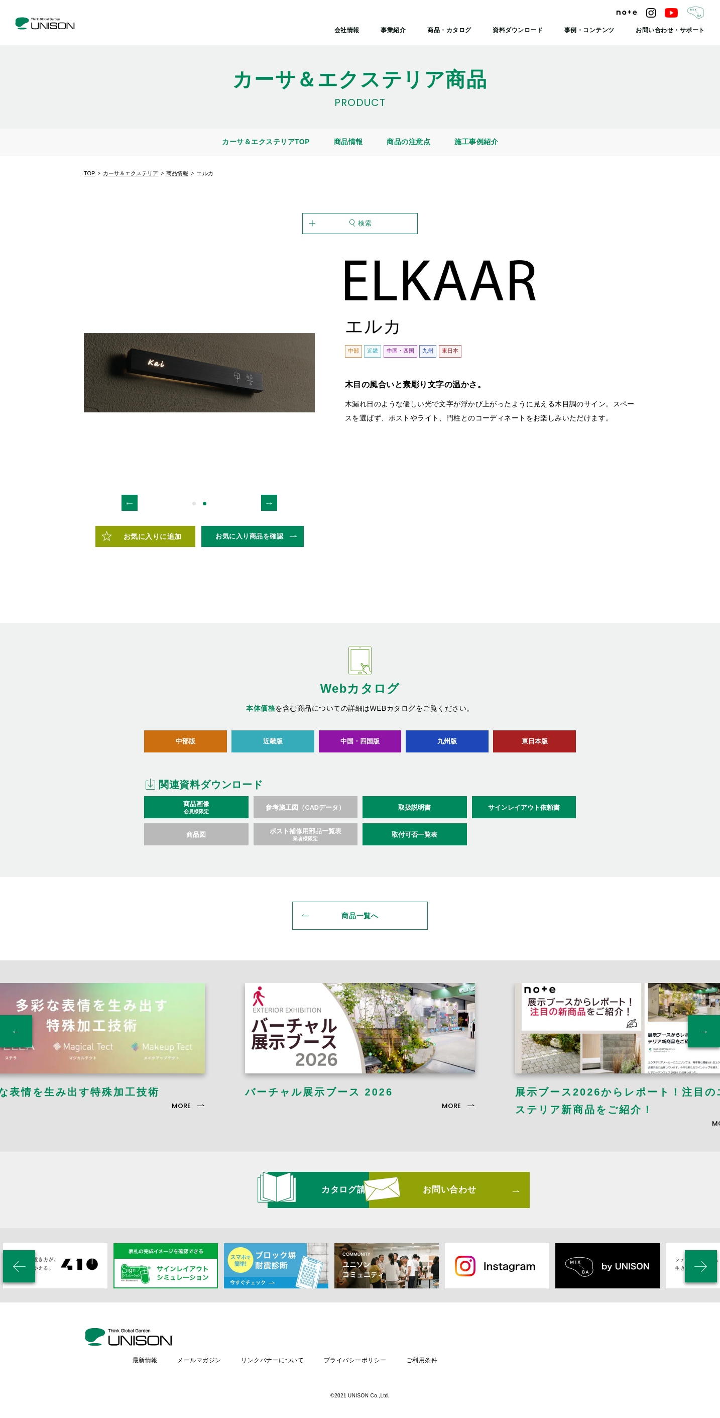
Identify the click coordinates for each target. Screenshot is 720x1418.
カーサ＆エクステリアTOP (266, 142)
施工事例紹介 (476, 142)
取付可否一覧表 (414, 841)
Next (269, 509)
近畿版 (273, 747)
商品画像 (196, 814)
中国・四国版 (360, 747)
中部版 (185, 747)
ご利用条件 (511, 1346)
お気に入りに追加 (153, 543)
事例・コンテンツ (598, 30)
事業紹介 (413, 30)
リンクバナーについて (361, 1346)
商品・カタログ (466, 30)
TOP (89, 173)
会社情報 (369, 30)
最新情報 (233, 1346)
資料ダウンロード (531, 30)
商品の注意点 (408, 142)
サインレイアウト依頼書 (524, 814)
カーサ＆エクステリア (130, 173)
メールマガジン (288, 1346)
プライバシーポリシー (444, 1346)
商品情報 (348, 142)
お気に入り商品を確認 (249, 543)
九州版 (447, 747)
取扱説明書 (414, 814)
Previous (130, 509)
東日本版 (535, 747)
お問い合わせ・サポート (673, 30)
